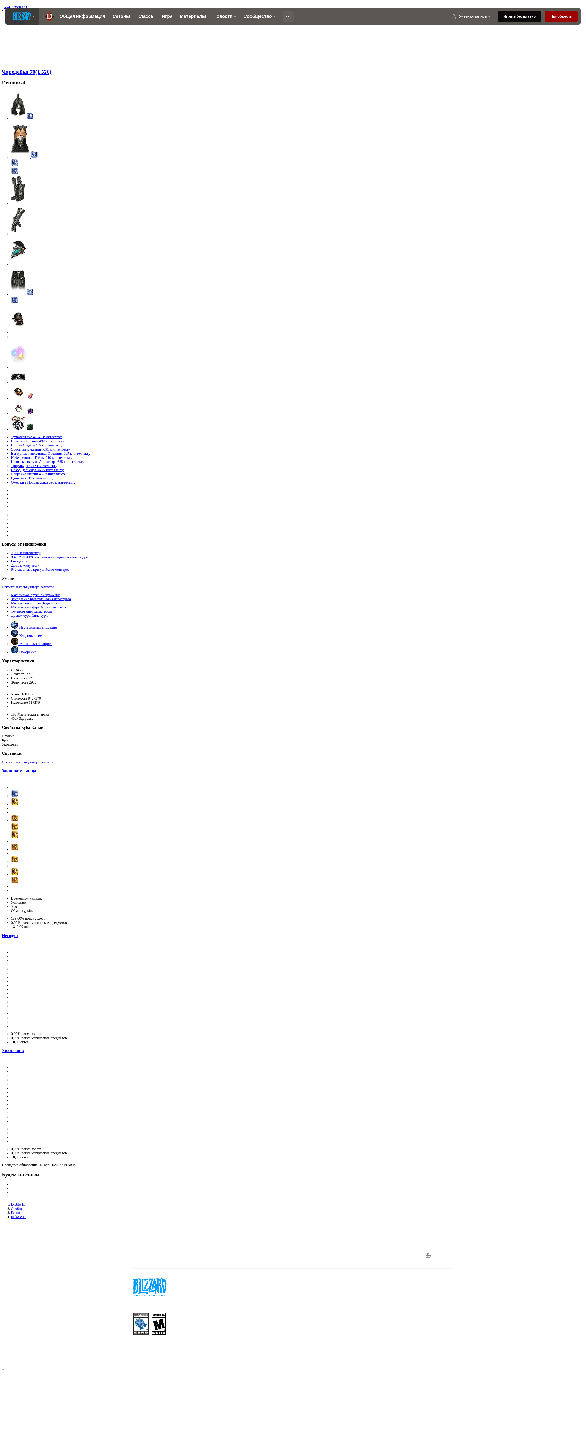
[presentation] (22, 16)
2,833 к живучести (25, 565)
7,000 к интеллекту (25, 553)
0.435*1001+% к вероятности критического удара (49, 557)
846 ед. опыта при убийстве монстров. (41, 569)
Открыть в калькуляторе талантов (28, 587)
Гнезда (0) (19, 561)
